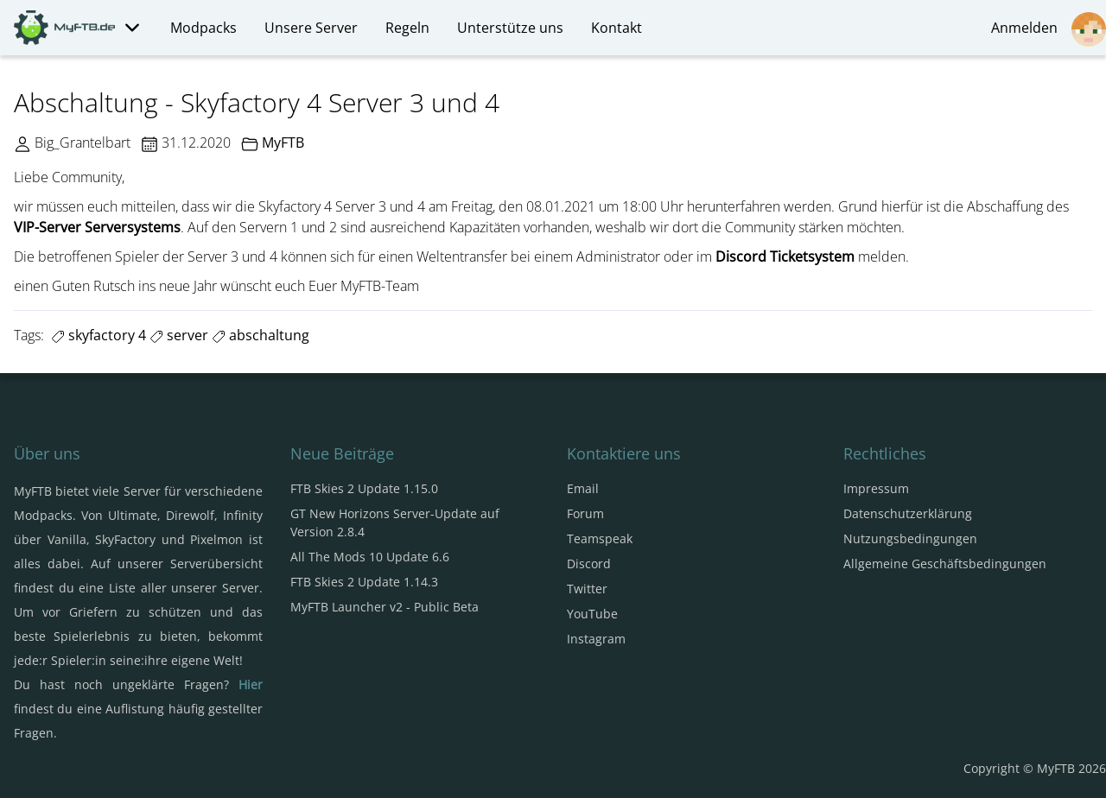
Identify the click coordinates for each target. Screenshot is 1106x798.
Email (583, 488)
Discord (589, 563)
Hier (250, 684)
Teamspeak (599, 538)
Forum (585, 513)
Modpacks (203, 27)
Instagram (596, 638)
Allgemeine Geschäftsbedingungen (944, 563)
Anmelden (1048, 29)
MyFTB (283, 142)
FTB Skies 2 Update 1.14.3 (364, 581)
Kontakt (616, 27)
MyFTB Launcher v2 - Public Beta (384, 606)
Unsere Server (311, 27)
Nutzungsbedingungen (910, 538)
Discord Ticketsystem (785, 256)
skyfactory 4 (98, 335)
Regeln (407, 27)
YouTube (592, 613)
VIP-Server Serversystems (97, 227)
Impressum (876, 488)
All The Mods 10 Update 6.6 (369, 556)
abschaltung (260, 335)
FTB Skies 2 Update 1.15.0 (364, 488)
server (178, 335)
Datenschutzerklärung (907, 513)
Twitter (587, 588)
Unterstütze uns (510, 27)
